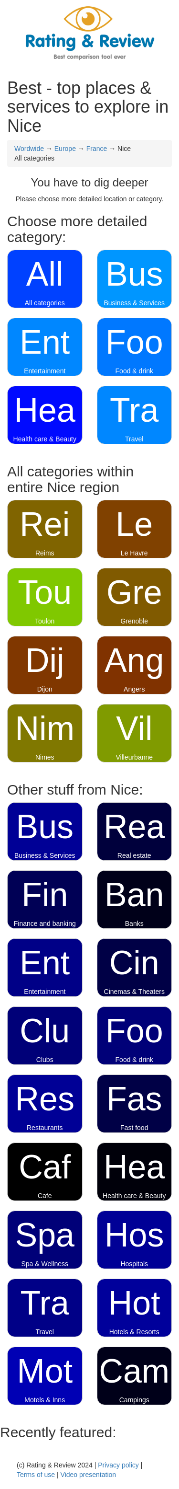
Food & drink (134, 371)
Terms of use (36, 1474)
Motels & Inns (44, 1400)
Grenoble (134, 621)
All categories (45, 303)
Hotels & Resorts (134, 1332)
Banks (134, 923)
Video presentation (88, 1474)
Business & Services (134, 303)
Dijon (45, 689)
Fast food (134, 1127)
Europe (65, 148)
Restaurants (45, 1127)
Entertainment (44, 371)
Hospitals (134, 1264)
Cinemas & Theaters (134, 991)
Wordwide (29, 148)
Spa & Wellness (44, 1264)
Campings (134, 1400)
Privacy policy (118, 1465)
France (96, 148)
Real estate (134, 855)
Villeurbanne (134, 757)
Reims (44, 553)
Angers (134, 689)
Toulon (44, 621)
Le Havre (134, 553)
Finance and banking (45, 923)
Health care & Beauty (44, 439)
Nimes (44, 757)
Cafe (45, 1196)
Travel (134, 439)
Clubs (44, 1059)
